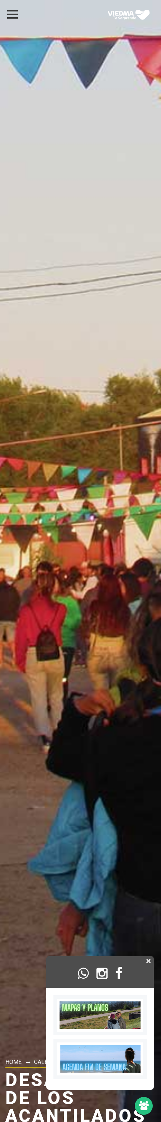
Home (13, 1062)
